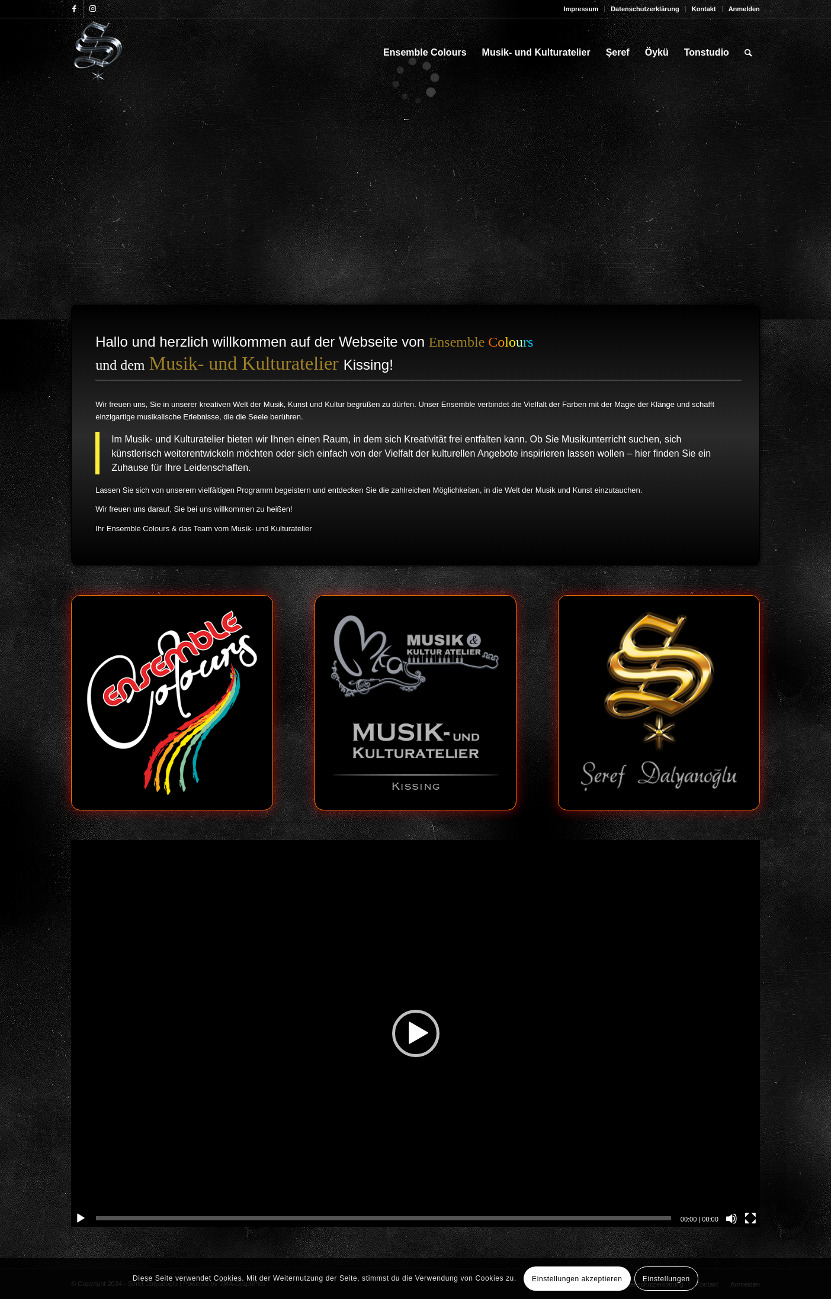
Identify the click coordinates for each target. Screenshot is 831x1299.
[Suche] (748, 53)
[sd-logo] (659, 702)
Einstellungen (666, 1279)
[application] (415, 1033)
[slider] (383, 1218)
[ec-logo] (172, 702)
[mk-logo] (415, 702)
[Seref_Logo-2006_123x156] (98, 53)
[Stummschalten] (731, 1218)
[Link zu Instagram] (92, 9)
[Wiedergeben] (80, 1218)
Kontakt (704, 8)
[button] (415, 1033)
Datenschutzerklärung (645, 8)
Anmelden (744, 8)
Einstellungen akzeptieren (577, 1279)
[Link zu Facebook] (74, 9)
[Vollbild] (750, 1218)
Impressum (580, 8)
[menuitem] (581, 9)
